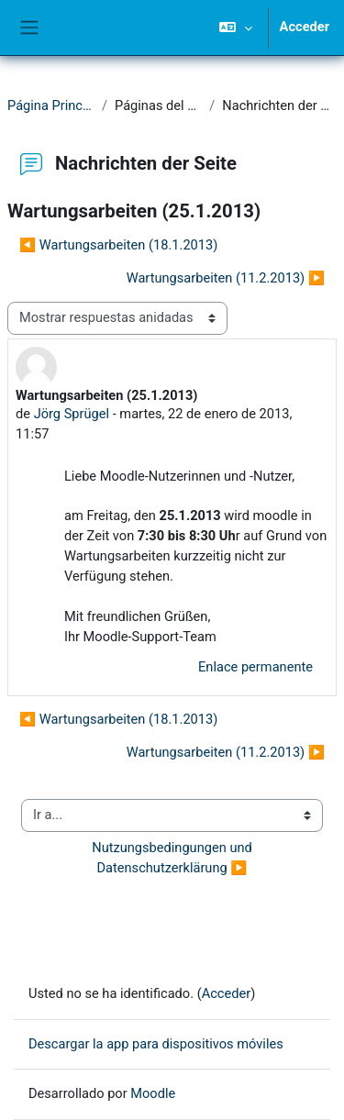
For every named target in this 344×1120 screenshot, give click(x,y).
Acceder (304, 26)
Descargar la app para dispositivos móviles (155, 1044)
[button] (235, 27)
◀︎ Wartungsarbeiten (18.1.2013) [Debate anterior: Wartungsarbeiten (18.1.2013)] (118, 245)
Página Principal (50, 105)
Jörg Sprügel (71, 413)
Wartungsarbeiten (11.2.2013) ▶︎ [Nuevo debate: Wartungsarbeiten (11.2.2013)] (226, 278)
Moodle (152, 1093)
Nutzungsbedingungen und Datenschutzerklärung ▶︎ (173, 857)
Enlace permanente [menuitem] (255, 667)
